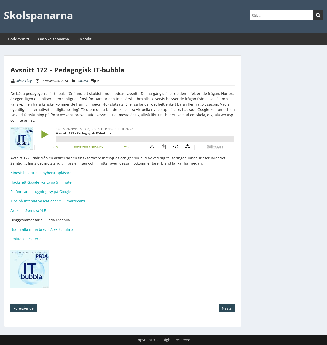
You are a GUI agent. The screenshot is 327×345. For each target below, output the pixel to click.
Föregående (24, 308)
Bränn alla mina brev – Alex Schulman (43, 229)
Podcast (82, 80)
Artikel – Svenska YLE (28, 210)
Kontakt (85, 38)
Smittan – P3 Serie (25, 238)
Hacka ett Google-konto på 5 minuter (41, 182)
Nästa (227, 308)
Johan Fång (24, 80)
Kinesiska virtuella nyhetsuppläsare (41, 172)
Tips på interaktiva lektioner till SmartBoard (47, 201)
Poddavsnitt (18, 38)
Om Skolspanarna (53, 38)
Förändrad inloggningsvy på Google (40, 191)
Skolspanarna (38, 15)
